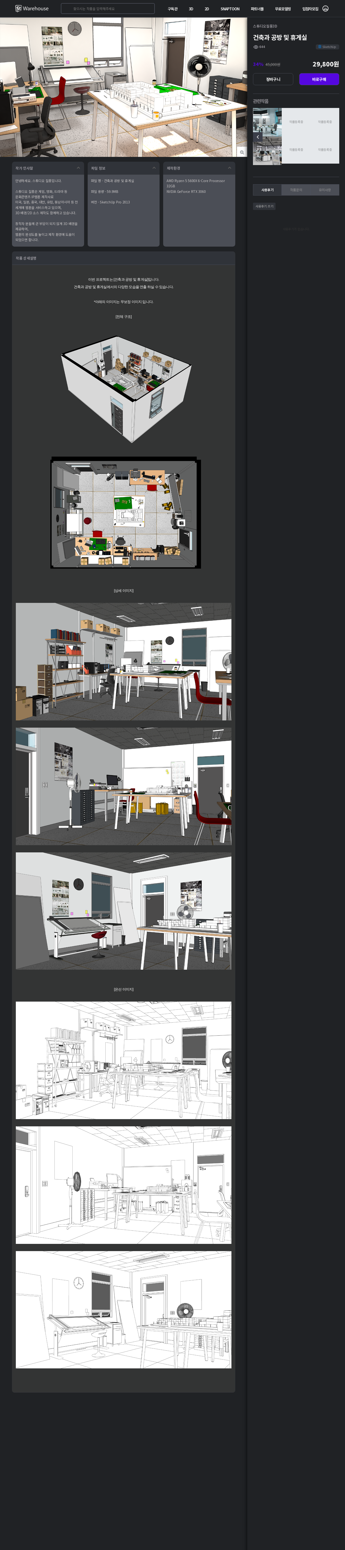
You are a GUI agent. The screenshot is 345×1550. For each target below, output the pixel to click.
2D (207, 8)
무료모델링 (283, 8)
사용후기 (267, 189)
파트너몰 (257, 8)
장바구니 (273, 79)
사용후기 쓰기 (264, 206)
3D (191, 8)
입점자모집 (310, 8)
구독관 (172, 8)
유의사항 (325, 189)
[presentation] (258, 137)
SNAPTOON (230, 8)
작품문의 (296, 189)
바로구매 (319, 79)
